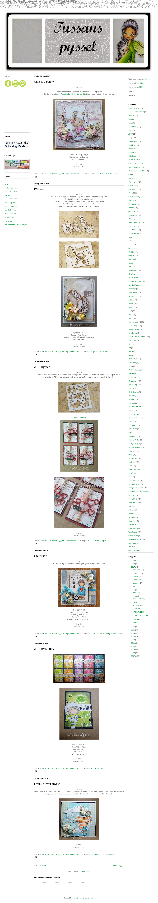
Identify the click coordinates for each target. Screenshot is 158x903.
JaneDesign (133, 292)
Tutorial (131, 514)
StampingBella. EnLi (136, 488)
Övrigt (130, 547)
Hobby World (133, 278)
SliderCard (132, 469)
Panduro (131, 403)
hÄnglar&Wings (134, 285)
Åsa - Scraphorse (10, 206)
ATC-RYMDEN (44, 649)
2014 (133, 633)
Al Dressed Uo (134, 108)
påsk (102, 352)
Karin (6, 180)
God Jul (131, 252)
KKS (130, 311)
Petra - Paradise (10, 214)
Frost (130, 245)
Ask (130, 130)
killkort (131, 307)
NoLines (131, 396)
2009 (133, 649)
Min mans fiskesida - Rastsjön (15, 225)
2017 (133, 567)
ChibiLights (132, 186)
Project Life (132, 429)
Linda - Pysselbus (11, 188)
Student (131, 495)
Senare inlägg (41, 866)
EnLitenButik (133, 233)
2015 (133, 630)
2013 (133, 636)
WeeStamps (133, 532)
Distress (131, 208)
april (135, 593)
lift (129, 344)
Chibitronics (133, 189)
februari (136, 619)
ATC (89, 541)
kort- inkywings (134, 329)
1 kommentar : (71, 541)
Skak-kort (132, 462)
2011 (133, 643)
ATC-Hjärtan (42, 367)
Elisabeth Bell (133, 226)
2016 (133, 627)
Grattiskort (40, 556)
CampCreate (133, 160)
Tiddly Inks (132, 503)
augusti (136, 583)
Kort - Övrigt (133, 326)
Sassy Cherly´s (134, 444)
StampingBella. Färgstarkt (138, 491)
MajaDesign (133, 359)
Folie (130, 241)
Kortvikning (132, 333)
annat (130, 123)
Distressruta (133, 215)
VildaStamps (133, 528)
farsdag (131, 237)
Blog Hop (132, 145)
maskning (132, 363)
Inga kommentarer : (73, 174)
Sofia (6, 184)
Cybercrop (132, 204)
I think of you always (47, 783)
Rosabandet (133, 436)
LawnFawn (132, 340)
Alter (130, 119)
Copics (131, 200)
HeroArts (132, 274)
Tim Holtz (132, 506)
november (137, 573)
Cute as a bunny (44, 81)
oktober (136, 576)
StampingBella (134, 484)
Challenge (132, 178)
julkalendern (133, 296)
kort (130, 318)
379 (140, 87)
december (137, 570)
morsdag (131, 388)
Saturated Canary (135, 447)
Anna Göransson (10, 199)
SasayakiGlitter (134, 440)
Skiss (130, 466)
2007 (133, 656)
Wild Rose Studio (63, 94)
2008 (133, 653)
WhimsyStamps (134, 536)
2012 (133, 640)
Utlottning (132, 517)
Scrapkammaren (10, 191)
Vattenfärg (132, 525)
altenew (131, 116)
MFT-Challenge (134, 370)
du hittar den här (80, 94)
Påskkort (39, 189)
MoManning (133, 385)
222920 (147, 79)
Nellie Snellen (133, 392)
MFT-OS (131, 373)
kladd (130, 315)
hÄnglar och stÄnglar (104, 634)
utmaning (132, 521)
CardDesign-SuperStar (137, 171)
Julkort (131, 303)
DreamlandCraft (134, 222)
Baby (130, 138)
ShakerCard (133, 458)
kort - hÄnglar (118, 634)
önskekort (132, 543)
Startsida (79, 866)
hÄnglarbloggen (10, 210)
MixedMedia (133, 381)
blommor (131, 149)
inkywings (132, 289)
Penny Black (133, 414)
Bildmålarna (133, 141)
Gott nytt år (132, 259)
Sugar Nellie (133, 499)
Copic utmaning (134, 197)
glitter (130, 248)
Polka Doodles (134, 418)
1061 (142, 83)
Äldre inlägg (117, 866)
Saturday (132, 451)
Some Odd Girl (134, 480)
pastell (131, 410)
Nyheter (131, 399)
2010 (133, 646)
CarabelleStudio (134, 167)
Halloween (132, 270)
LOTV (130, 351)
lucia (130, 355)
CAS (130, 174)
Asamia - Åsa (9, 217)
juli (134, 586)
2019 (133, 561)
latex (77, 898)
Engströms (100, 174)
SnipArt (108, 352)
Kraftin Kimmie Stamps (137, 337)
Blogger (91, 898)
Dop (130, 219)
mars (135, 596)
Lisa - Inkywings (10, 203)
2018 (133, 564)
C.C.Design (95, 854)
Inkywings (8, 221)
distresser (132, 211)
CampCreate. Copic (136, 163)
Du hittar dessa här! (79, 418)
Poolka (131, 421)
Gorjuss (131, 256)
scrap (130, 455)
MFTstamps (133, 377)
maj (134, 590)
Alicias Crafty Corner (136, 112)
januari (136, 623)
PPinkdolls (132, 425)
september (137, 580)
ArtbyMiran (132, 127)
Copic (93, 174)
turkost (131, 510)
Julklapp (131, 300)
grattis (130, 263)
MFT (102, 768)
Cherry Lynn (133, 182)
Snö (130, 477)
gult (130, 267)
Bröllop (131, 152)
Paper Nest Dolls (134, 407)
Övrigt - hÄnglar (134, 550)
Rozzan (7, 195)
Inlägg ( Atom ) (85, 871)
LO (129, 348)
